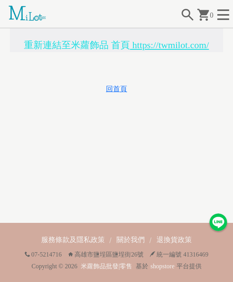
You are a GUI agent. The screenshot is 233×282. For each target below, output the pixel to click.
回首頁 (116, 89)
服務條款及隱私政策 (73, 240)
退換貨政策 (174, 240)
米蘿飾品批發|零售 (106, 266)
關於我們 (130, 240)
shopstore (162, 266)
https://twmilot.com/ (169, 45)
